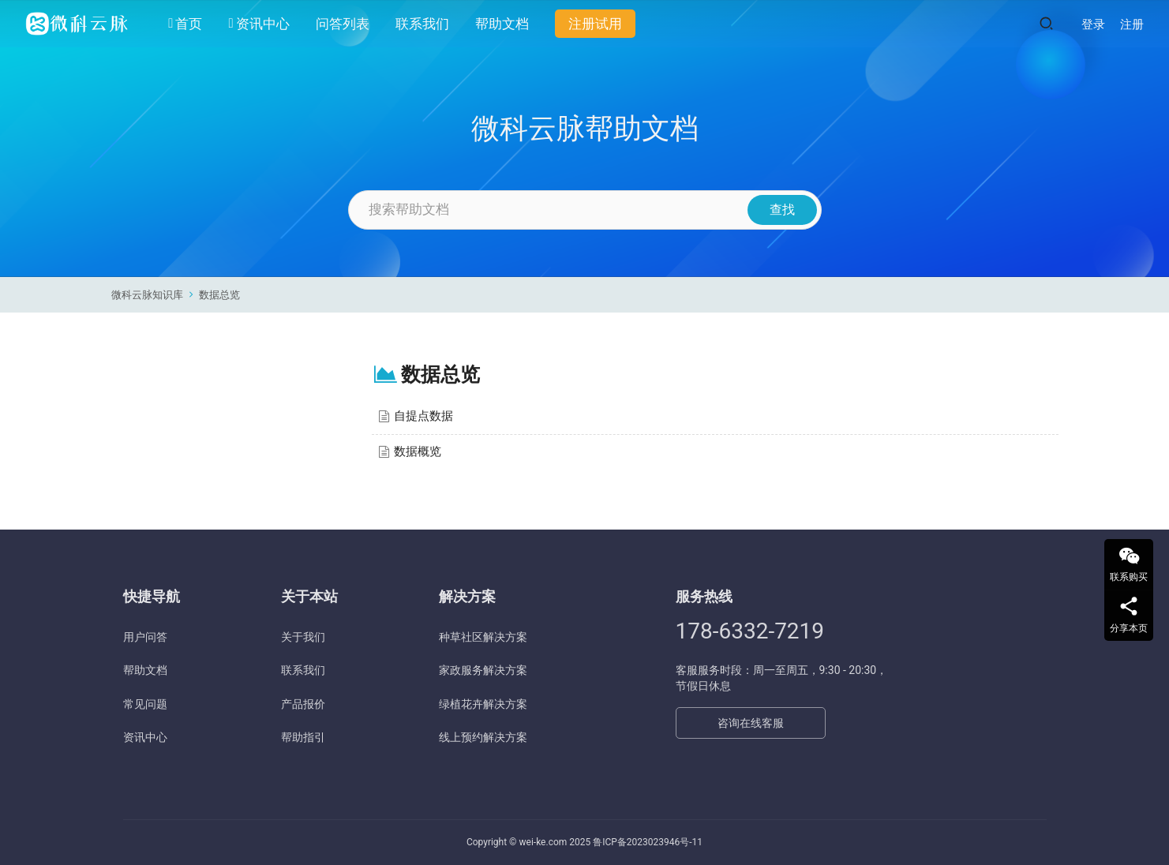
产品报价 (303, 704)
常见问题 (145, 704)
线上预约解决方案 (483, 737)
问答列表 (342, 24)
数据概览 (417, 451)
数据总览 (219, 295)
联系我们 (422, 24)
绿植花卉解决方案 (483, 704)
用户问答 (145, 637)
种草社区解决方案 (483, 637)
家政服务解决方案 (483, 670)
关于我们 (303, 637)
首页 (185, 23)
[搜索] (1046, 23)
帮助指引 (303, 737)
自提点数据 (423, 416)
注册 (1132, 24)
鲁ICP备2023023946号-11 (648, 842)
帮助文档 (502, 24)
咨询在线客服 (751, 723)
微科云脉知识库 (147, 295)
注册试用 (595, 24)
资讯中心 (258, 23)
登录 (1093, 24)
